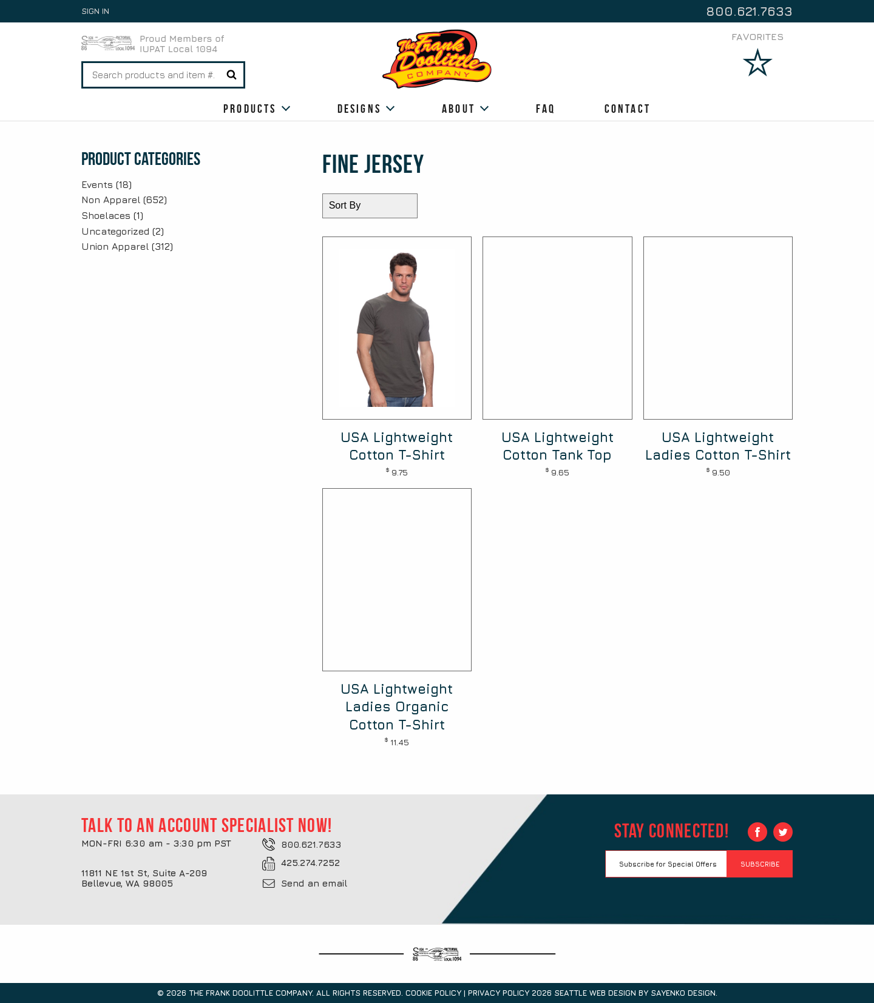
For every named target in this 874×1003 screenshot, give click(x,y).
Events (97, 184)
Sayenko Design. (684, 993)
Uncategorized (115, 231)
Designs (359, 108)
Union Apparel (115, 246)
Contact (628, 108)
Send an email (314, 883)
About (458, 108)
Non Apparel (110, 199)
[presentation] (697, 901)
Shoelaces (105, 215)
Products (250, 108)
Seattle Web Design (595, 993)
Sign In (95, 11)
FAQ (546, 108)
